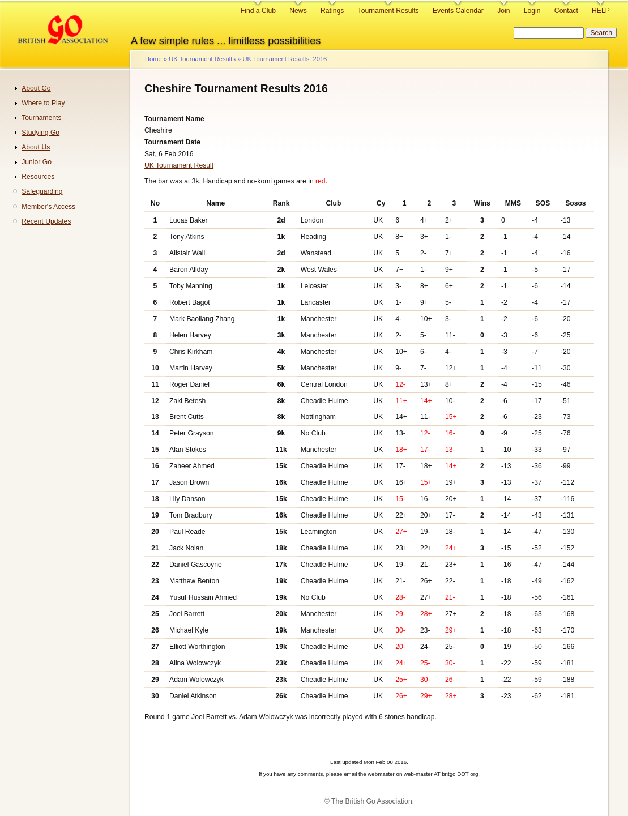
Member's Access (48, 207)
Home (153, 58)
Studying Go (40, 132)
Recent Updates (46, 221)
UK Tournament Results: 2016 (284, 58)
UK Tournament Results (202, 58)
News (297, 11)
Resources (38, 177)
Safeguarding (42, 191)
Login (532, 11)
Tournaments (41, 118)
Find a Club (258, 11)
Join (503, 11)
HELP (601, 11)
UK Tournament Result (178, 165)
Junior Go (37, 162)
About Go (36, 88)
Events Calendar (458, 11)
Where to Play (43, 103)
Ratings (332, 11)
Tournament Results (388, 11)
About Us (36, 147)
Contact (566, 11)
